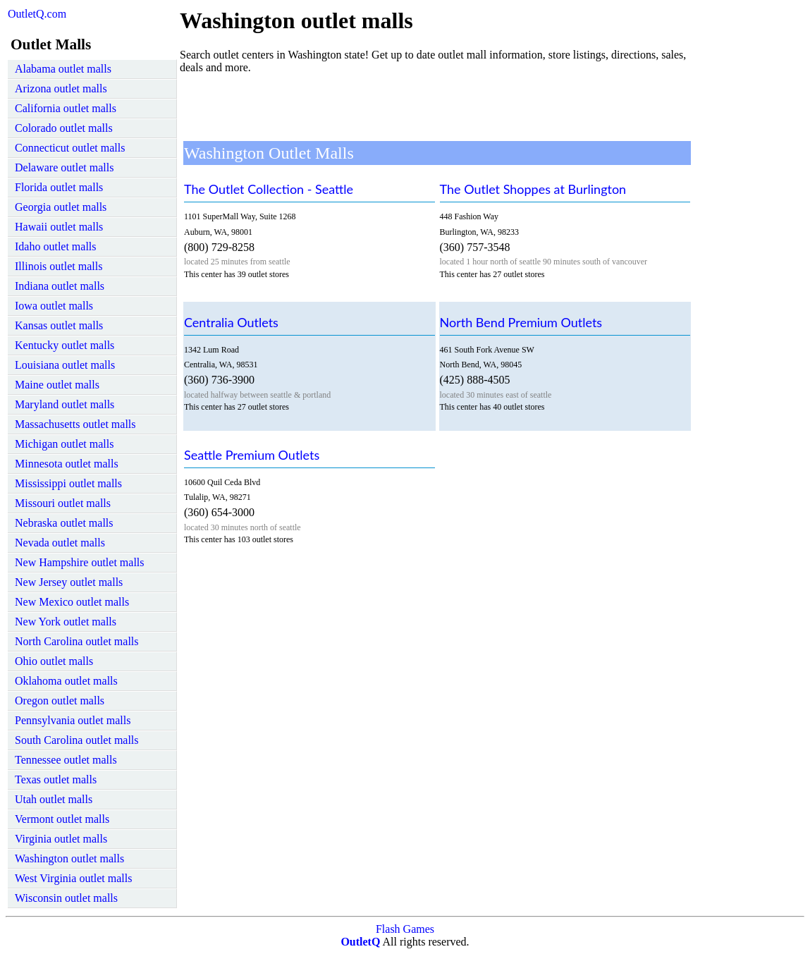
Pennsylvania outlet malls (72, 720)
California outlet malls (65, 108)
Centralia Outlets (231, 322)
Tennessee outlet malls (66, 760)
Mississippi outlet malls (68, 483)
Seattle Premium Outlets (251, 455)
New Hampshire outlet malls (80, 562)
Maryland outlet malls (64, 404)
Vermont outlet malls (62, 819)
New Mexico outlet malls (72, 602)
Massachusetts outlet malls (75, 424)
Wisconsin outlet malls (66, 898)
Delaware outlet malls (64, 167)
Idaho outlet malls (56, 246)
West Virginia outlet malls (73, 878)
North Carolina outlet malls (77, 641)
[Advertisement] (436, 105)
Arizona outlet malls (61, 88)
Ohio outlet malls (54, 661)
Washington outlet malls (69, 858)
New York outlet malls (65, 622)
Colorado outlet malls (64, 128)
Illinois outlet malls (58, 266)
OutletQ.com (37, 14)
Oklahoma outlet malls (66, 681)
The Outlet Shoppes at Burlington (533, 189)
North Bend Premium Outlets (521, 322)
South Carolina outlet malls (77, 740)
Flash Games (405, 929)
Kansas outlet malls (59, 325)
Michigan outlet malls (64, 444)
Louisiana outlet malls (65, 365)
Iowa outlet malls (54, 306)
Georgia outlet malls (60, 207)
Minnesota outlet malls (66, 464)
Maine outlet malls (57, 385)
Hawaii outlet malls (59, 227)
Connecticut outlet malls (70, 148)
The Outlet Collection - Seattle (268, 189)
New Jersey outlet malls (69, 582)
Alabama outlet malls (63, 69)
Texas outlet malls (56, 779)
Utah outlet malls (53, 799)
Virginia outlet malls (61, 839)
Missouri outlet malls (63, 503)
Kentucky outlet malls (64, 345)
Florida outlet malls (59, 187)
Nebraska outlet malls (64, 523)
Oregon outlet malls (59, 701)
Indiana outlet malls (59, 286)
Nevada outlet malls (60, 543)
